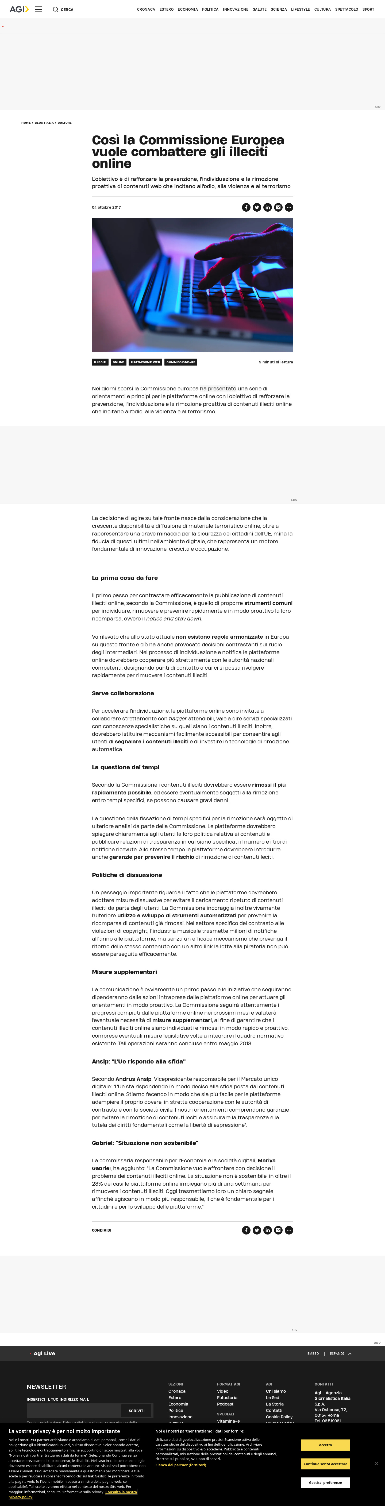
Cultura (322, 9)
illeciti (100, 362)
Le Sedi (273, 1397)
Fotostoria (227, 1397)
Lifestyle (300, 9)
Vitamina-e (228, 1421)
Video (222, 1391)
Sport (368, 9)
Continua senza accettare (325, 1463)
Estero (167, 9)
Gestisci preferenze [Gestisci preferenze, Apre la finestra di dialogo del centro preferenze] (325, 1482)
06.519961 (331, 1420)
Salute (260, 9)
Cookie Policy (279, 1416)
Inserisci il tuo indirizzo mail (58, 1399)
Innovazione (236, 9)
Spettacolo (346, 9)
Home (26, 123)
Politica (210, 9)
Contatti (274, 1410)
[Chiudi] (376, 1463)
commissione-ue (181, 362)
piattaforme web (145, 362)
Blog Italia (44, 123)
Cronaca (146, 9)
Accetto (325, 1444)
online (118, 362)
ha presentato (218, 388)
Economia (188, 9)
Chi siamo (276, 1391)
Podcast (225, 1404)
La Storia (275, 1404)
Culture (65, 123)
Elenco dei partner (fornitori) (181, 1464)
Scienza (279, 9)
